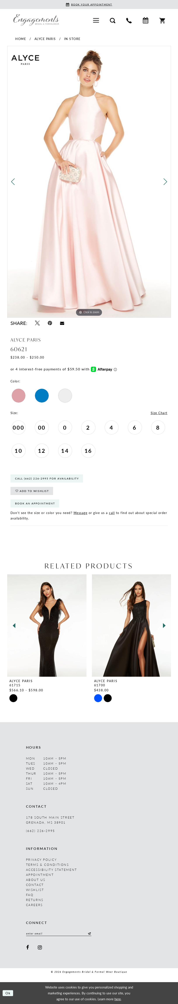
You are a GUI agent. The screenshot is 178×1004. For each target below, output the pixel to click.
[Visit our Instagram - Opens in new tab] (40, 947)
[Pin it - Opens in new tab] (50, 323)
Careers (34, 904)
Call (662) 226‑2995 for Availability (47, 478)
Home (20, 39)
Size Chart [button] (159, 413)
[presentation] (46, 625)
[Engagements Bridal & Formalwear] (36, 20)
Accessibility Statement (51, 869)
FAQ (30, 894)
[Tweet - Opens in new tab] (37, 323)
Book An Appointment (35, 503)
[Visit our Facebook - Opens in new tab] (28, 947)
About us (35, 879)
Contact (35, 884)
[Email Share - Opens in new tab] (62, 323)
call (112, 513)
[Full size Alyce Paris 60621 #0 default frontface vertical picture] (89, 181)
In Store (72, 39)
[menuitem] (96, 20)
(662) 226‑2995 (40, 830)
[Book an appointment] (89, 4)
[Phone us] (129, 20)
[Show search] (112, 20)
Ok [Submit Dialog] (8, 993)
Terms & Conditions (47, 864)
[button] (96, 20)
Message (81, 513)
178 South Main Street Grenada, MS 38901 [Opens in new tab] (50, 819)
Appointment (40, 874)
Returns (34, 899)
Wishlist (35, 889)
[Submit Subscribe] (89, 933)
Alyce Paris (45, 39)
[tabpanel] (89, 181)
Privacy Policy (41, 859)
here (117, 998)
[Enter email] (59, 933)
